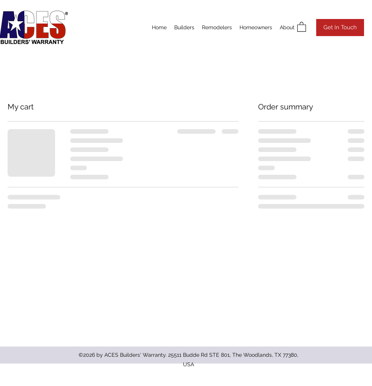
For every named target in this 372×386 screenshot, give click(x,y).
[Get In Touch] (340, 27)
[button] (301, 26)
